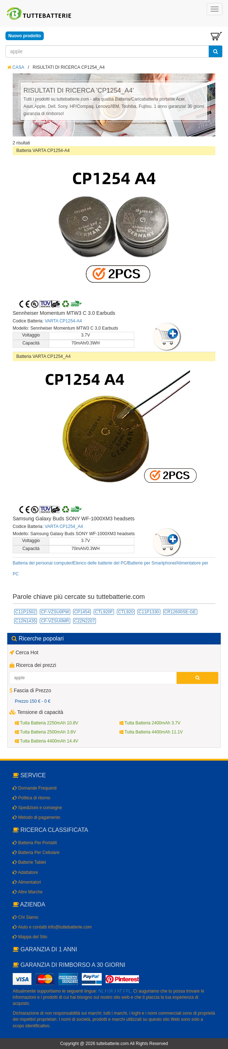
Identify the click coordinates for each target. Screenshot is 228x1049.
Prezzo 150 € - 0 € (32, 701)
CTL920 (126, 611)
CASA (15, 67)
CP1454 (82, 611)
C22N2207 (84, 620)
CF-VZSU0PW (55, 611)
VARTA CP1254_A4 (64, 526)
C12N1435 (25, 620)
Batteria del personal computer (42, 563)
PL (128, 991)
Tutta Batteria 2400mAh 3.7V (149, 723)
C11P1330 (149, 611)
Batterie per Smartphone (151, 563)
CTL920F (104, 611)
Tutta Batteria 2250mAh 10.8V (46, 723)
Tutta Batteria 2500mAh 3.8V (45, 732)
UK (110, 991)
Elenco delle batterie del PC (100, 563)
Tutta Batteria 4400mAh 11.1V (151, 732)
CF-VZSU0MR (55, 620)
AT (119, 991)
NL (101, 991)
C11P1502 (25, 611)
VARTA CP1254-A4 (63, 320)
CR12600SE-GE (180, 611)
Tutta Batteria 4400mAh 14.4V (46, 741)
